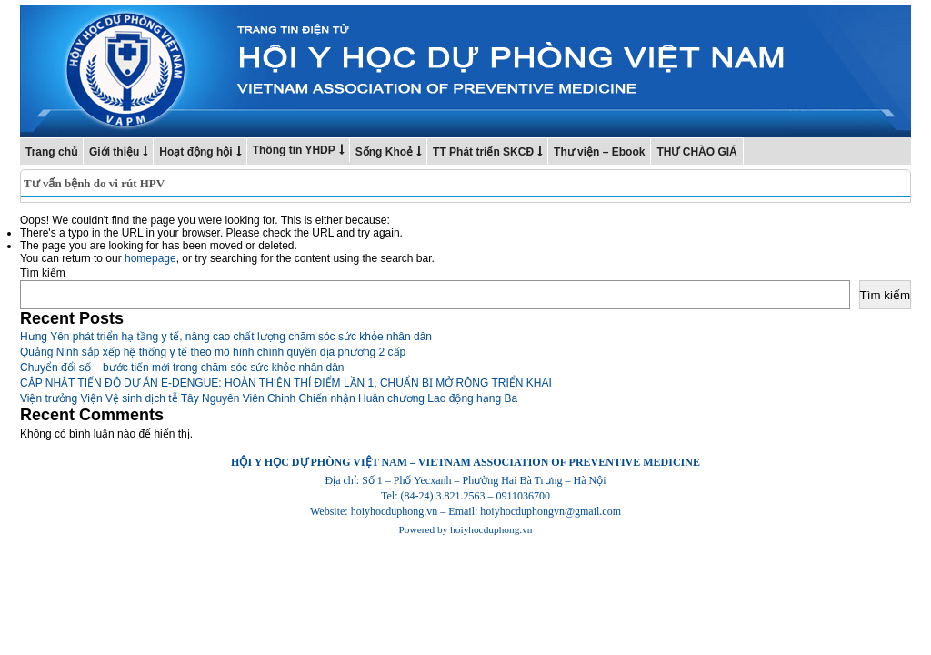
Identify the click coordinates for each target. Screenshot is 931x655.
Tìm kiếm (42, 273)
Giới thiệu (114, 152)
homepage (150, 258)
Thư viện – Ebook (599, 152)
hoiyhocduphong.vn (491, 529)
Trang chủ (51, 152)
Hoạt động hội (195, 152)
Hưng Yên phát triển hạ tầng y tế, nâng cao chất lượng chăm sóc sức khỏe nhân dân (226, 336)
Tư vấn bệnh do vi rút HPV (94, 183)
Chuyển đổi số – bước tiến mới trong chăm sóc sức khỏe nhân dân (182, 367)
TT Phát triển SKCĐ (483, 152)
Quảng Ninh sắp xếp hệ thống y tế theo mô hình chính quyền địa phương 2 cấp (212, 352)
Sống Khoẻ (384, 152)
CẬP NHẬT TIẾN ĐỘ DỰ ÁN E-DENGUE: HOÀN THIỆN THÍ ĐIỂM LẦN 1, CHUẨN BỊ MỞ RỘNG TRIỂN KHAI (286, 383)
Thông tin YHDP (294, 150)
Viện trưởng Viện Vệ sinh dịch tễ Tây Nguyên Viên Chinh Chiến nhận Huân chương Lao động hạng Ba (268, 398)
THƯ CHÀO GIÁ (696, 152)
